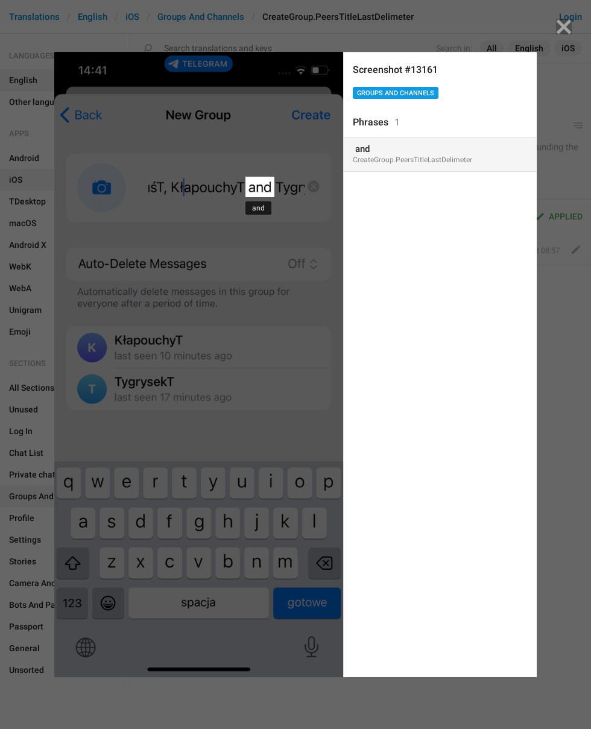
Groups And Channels (395, 93)
